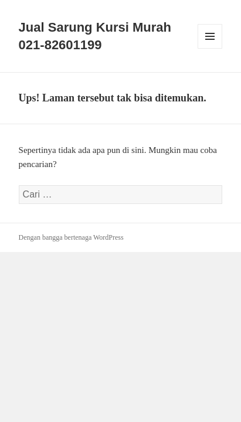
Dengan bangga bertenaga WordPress (71, 237)
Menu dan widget (210, 48)
